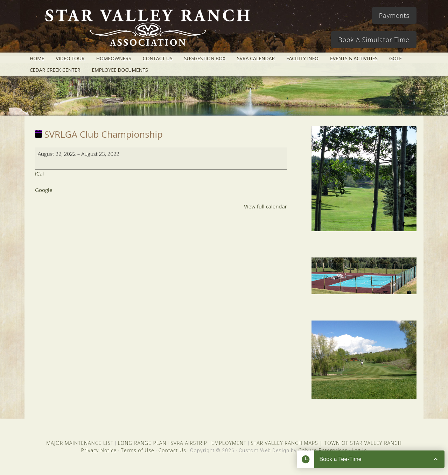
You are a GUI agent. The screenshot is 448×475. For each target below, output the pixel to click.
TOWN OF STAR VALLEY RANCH (363, 443)
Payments (394, 15)
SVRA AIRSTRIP (188, 443)
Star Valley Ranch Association (144, 30)
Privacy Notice (99, 450)
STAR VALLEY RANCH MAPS (284, 443)
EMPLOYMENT (229, 443)
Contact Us (172, 450)
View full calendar (265, 206)
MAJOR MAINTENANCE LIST (79, 443)
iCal (39, 173)
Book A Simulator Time (374, 39)
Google (43, 189)
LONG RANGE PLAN (142, 443)
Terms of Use (137, 450)
